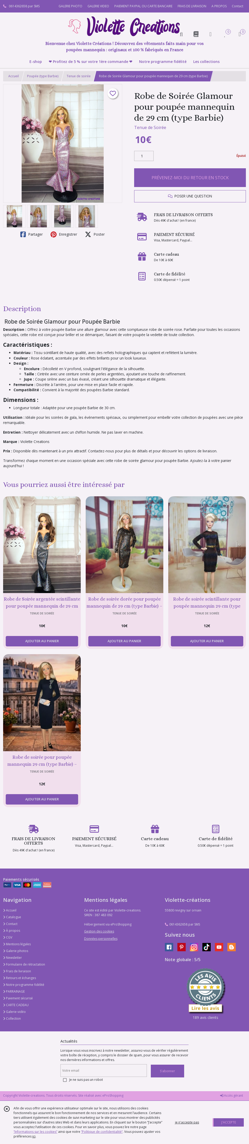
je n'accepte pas (187, 1122)
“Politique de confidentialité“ (102, 1131)
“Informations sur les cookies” (35, 1131)
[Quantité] (144, 156)
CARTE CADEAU (16, 1005)
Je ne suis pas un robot (86, 1079)
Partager (31, 234)
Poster (95, 234)
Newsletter (12, 957)
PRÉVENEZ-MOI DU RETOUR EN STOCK (190, 178)
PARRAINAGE (14, 991)
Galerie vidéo (14, 1012)
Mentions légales (17, 944)
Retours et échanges (19, 978)
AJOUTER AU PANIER (42, 641)
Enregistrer (64, 234)
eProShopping (112, 1095)
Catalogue (12, 917)
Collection (12, 1018)
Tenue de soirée (79, 76)
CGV (7, 937)
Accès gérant (231, 1095)
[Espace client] (210, 34)
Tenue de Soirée (150, 127)
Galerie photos (15, 951)
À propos (11, 930)
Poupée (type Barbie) (42, 76)
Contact (237, 6)
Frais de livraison (17, 971)
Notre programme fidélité (23, 984)
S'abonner (167, 1071)
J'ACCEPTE (228, 1122)
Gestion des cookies (99, 931)
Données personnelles (100, 938)
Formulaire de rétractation (24, 964)
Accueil (13, 76)
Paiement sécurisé (18, 998)
